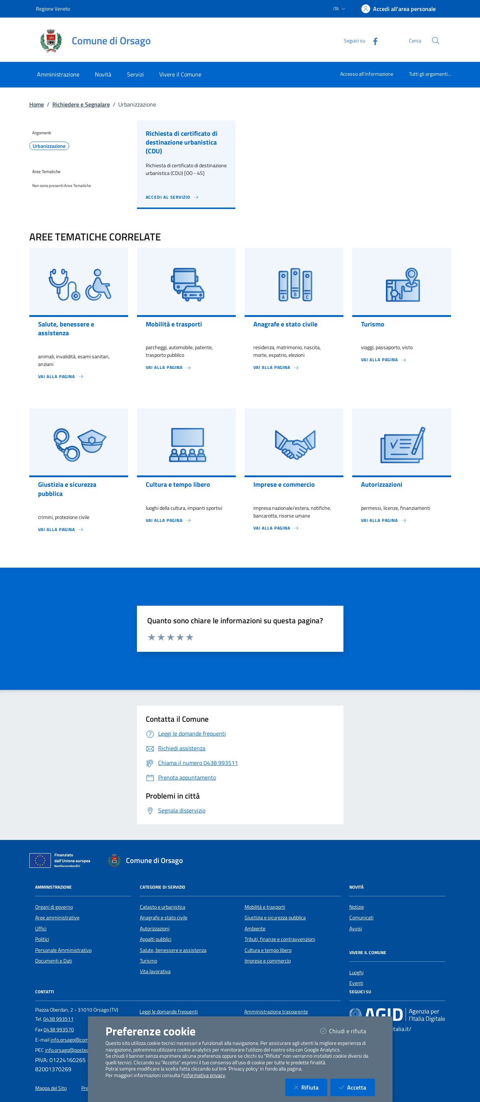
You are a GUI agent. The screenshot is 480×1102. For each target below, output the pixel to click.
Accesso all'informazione (366, 74)
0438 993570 (59, 1030)
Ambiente (255, 928)
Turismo (148, 961)
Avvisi (355, 928)
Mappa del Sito (51, 1088)
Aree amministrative (57, 918)
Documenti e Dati (53, 961)
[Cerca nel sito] (435, 40)
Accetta (357, 1087)
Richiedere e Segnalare (81, 104)
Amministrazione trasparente (276, 1012)
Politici (42, 939)
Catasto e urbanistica (162, 907)
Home (36, 104)
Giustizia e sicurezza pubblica (275, 918)
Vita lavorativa (155, 971)
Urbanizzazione (49, 146)
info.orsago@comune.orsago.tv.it (86, 1040)
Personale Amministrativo (63, 950)
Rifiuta (310, 1087)
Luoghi (356, 972)
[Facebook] (372, 40)
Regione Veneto (53, 8)
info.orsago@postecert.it (72, 1050)
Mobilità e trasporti (265, 907)
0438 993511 (58, 1019)
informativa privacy (204, 1075)
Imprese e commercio (268, 961)
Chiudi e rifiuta (347, 1030)
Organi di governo (54, 907)
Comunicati (361, 918)
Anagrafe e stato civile (163, 918)
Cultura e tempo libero (268, 950)
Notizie (356, 907)
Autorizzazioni (155, 928)
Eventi (356, 983)
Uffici (40, 928)
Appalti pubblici (155, 939)
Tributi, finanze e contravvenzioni (280, 939)
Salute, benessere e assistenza (173, 950)
